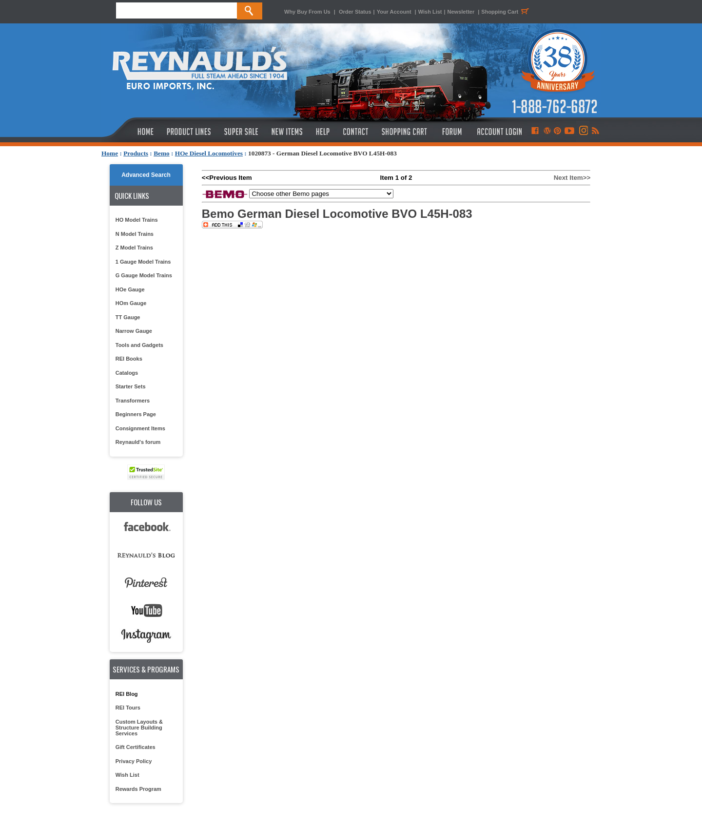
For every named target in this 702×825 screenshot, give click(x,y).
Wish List (430, 12)
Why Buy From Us (307, 12)
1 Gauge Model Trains (143, 262)
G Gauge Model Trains (144, 275)
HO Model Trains (137, 220)
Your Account (395, 12)
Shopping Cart (506, 12)
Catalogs (127, 373)
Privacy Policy (134, 761)
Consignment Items (140, 428)
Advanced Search (146, 175)
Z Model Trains (134, 247)
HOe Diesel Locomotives (209, 153)
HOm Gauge (131, 303)
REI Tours (128, 707)
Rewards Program (138, 789)
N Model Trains (135, 234)
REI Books (129, 359)
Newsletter (461, 12)
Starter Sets (131, 386)
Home (109, 153)
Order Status (355, 12)
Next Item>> (572, 177)
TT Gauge (128, 317)
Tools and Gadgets (139, 345)
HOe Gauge (130, 289)
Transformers (133, 400)
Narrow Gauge (134, 331)
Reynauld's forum (138, 442)
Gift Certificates (136, 747)
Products (135, 153)
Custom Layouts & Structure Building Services (139, 727)
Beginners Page (136, 414)
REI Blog (127, 694)
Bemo (162, 153)
